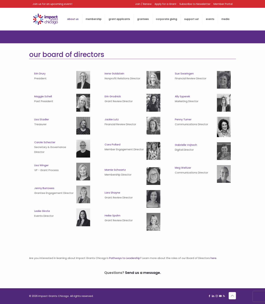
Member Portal (222, 4)
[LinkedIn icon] (213, 296)
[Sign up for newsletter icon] (220, 296)
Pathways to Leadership (124, 258)
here (213, 258)
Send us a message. (143, 272)
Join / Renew (143, 4)
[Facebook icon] (209, 296)
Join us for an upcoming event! (52, 4)
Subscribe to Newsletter (195, 4)
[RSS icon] (224, 296)
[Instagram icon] (216, 296)
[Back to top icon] (232, 295)
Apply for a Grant (165, 4)
